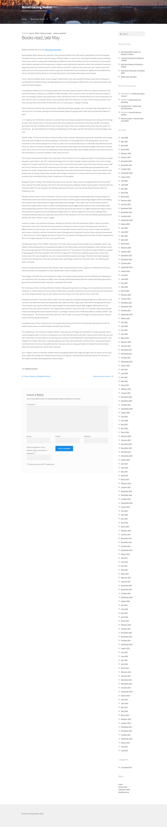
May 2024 (124, 236)
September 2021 (126, 361)
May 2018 (124, 519)
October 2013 (125, 735)
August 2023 (125, 271)
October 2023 (125, 263)
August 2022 (125, 318)
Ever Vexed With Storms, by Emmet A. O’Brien (131, 53)
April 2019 (124, 475)
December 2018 (126, 491)
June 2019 (124, 468)
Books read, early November (131, 107)
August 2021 (125, 365)
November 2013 (126, 731)
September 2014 (126, 691)
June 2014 (124, 703)
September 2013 (126, 739)
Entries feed (122, 787)
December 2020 (126, 397)
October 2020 (125, 405)
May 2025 (124, 189)
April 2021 (124, 381)
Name (30, 436)
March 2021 (125, 385)
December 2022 (126, 303)
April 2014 (124, 711)
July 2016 (124, 605)
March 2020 (125, 432)
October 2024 (125, 216)
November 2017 (126, 542)
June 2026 (124, 137)
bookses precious (31, 369)
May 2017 (124, 566)
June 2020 (124, 420)
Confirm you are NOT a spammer (41, 464)
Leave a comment (59, 33)
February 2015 (126, 672)
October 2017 (125, 546)
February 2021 (126, 389)
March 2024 (125, 244)
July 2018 (124, 511)
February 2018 (126, 530)
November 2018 (126, 495)
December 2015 (126, 633)
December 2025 (126, 161)
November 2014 (126, 684)
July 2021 (124, 369)
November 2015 (126, 637)
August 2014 (125, 695)
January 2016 (125, 629)
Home (24, 19)
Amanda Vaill (126, 106)
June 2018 (124, 515)
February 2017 (126, 577)
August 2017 (125, 554)
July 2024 (124, 228)
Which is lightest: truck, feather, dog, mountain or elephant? (37, 450)
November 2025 (126, 165)
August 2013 (125, 743)
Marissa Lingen (45, 33)
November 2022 (126, 306)
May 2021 (124, 377)
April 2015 (124, 664)
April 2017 (124, 570)
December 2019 (126, 444)
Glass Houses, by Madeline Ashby (37, 376)
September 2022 (126, 314)
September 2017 (126, 550)
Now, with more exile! (101, 376)
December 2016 (126, 585)
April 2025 (124, 192)
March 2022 (125, 338)
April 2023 (124, 287)
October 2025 (125, 169)
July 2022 (124, 322)
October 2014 (125, 688)
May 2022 (124, 330)
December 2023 (126, 255)
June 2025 (124, 185)
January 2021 (125, 393)
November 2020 (126, 401)
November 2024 (126, 212)
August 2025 (125, 177)
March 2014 (125, 715)
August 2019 (125, 460)
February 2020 (126, 436)
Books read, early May (129, 77)
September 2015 (126, 644)
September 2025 (126, 173)
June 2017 (124, 562)
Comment (31, 404)
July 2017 (124, 558)
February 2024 (126, 247)
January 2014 (125, 723)
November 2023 (126, 259)
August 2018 (125, 507)
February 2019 (126, 483)
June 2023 (124, 279)
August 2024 (125, 224)
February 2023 (126, 295)
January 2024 (125, 251)
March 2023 (125, 291)
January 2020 (125, 440)
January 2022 (125, 346)
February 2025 (126, 200)
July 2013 (124, 746)
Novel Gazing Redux (37, 7)
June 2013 (124, 750)
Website (87, 436)
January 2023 (125, 299)
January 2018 (125, 534)
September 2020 (126, 409)
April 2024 (124, 240)
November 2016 (126, 589)
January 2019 (125, 487)
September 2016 (126, 597)
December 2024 (126, 208)
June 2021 (124, 373)
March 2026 (125, 149)
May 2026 (124, 141)
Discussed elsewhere (53, 49)
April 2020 (124, 428)
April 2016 (124, 617)
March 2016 (125, 621)
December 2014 (126, 680)
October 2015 (125, 640)
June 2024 (124, 232)
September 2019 (126, 456)
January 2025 (125, 204)
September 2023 (126, 267)
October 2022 (125, 310)
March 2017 (125, 574)
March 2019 (125, 479)
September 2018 (126, 503)
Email (58, 436)
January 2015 (125, 676)
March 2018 (125, 526)
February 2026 (126, 153)
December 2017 (126, 538)
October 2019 (125, 452)
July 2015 (124, 652)
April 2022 (124, 334)
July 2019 (124, 464)
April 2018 (124, 523)
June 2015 (124, 656)
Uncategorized (126, 767)
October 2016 (125, 593)
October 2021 (125, 358)
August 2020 (125, 412)
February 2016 (126, 625)
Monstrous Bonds (38, 19)
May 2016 (124, 613)
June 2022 (124, 326)
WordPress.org (123, 792)
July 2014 (124, 699)
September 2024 (126, 220)
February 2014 (126, 719)
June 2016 (124, 609)
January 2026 (125, 157)
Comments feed (124, 789)
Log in (120, 784)
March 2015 (125, 668)
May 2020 (124, 424)
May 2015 (124, 660)
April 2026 (124, 145)
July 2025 (124, 181)
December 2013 (126, 727)
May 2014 (124, 707)
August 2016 (125, 601)
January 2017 (125, 581)
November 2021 (126, 354)
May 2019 (124, 471)
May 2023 (124, 283)
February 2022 (126, 342)
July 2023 (124, 275)
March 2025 (125, 196)
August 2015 (125, 648)
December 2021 (126, 350)
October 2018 (125, 499)
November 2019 (126, 448)
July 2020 (124, 416)
